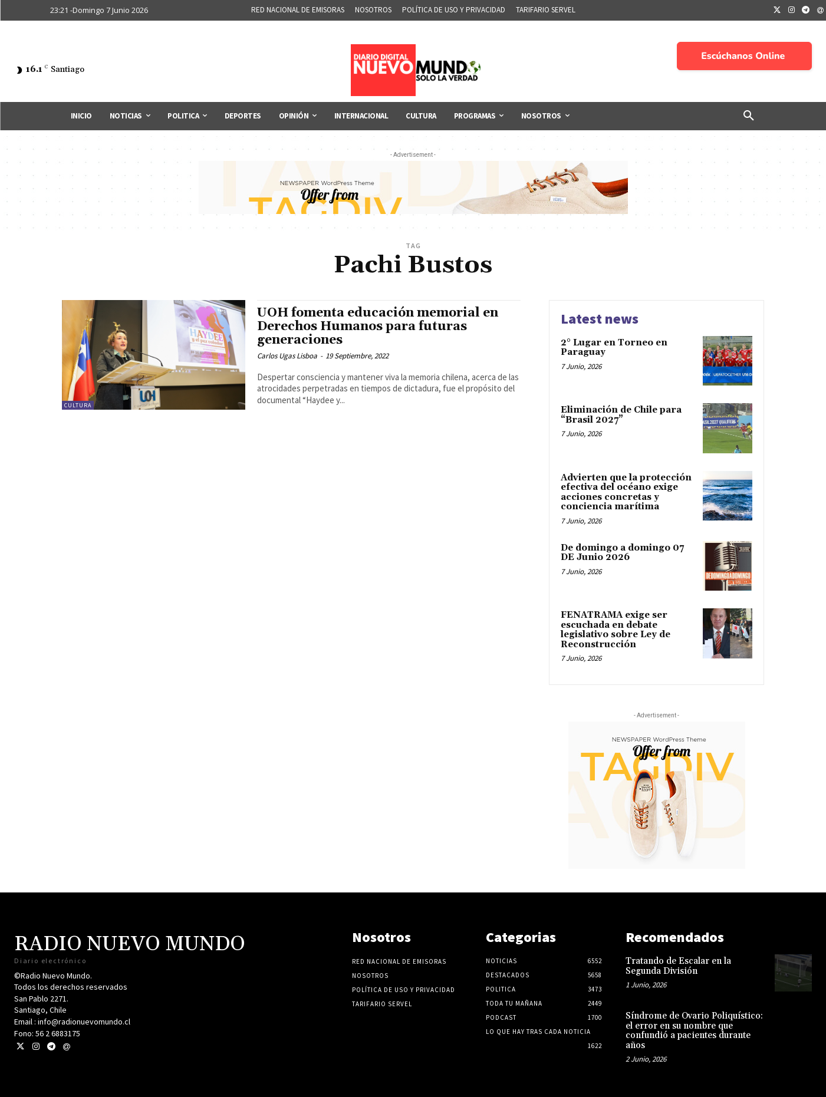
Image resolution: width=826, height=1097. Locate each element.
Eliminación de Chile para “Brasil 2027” (621, 415)
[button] (749, 116)
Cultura (77, 405)
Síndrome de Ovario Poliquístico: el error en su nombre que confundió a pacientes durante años (694, 1030)
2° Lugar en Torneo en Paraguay (614, 347)
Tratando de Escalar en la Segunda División (678, 966)
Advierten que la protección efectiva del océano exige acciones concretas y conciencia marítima (626, 492)
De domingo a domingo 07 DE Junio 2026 (622, 553)
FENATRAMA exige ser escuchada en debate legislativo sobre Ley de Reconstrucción (615, 630)
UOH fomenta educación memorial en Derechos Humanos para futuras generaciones (377, 326)
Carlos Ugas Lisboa (287, 356)
